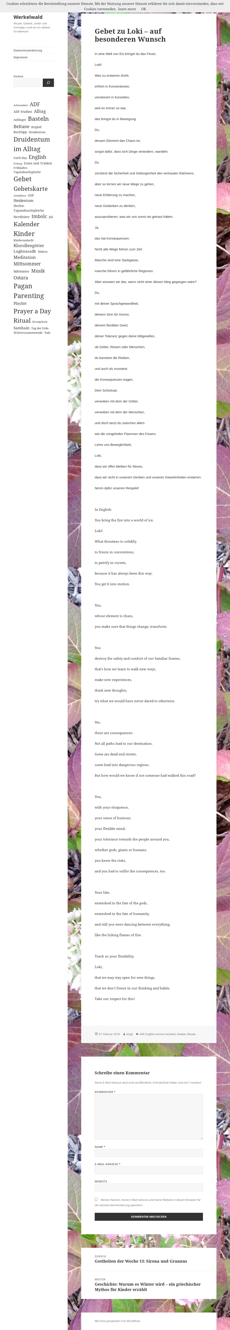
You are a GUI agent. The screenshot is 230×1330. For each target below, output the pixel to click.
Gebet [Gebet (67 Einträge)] (22, 178)
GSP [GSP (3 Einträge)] (31, 195)
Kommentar (105, 1092)
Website (101, 1181)
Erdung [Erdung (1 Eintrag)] (18, 163)
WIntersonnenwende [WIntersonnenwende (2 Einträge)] (28, 333)
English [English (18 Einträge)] (37, 157)
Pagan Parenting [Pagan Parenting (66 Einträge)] (29, 290)
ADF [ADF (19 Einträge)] (35, 104)
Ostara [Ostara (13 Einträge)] (21, 278)
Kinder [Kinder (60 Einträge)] (24, 233)
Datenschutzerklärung (28, 50)
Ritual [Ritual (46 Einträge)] (22, 320)
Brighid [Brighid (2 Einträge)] (36, 127)
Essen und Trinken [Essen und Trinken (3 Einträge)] (38, 163)
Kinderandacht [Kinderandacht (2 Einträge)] (24, 240)
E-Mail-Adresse (108, 1164)
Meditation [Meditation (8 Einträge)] (25, 257)
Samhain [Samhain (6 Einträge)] (21, 327)
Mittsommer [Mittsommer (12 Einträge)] (27, 264)
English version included (160, 1034)
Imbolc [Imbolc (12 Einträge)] (39, 216)
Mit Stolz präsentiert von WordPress (117, 1321)
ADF (142, 1034)
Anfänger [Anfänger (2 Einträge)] (20, 120)
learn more (127, 9)
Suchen (18, 76)
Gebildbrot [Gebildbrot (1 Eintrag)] (20, 195)
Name (100, 1147)
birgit (129, 1034)
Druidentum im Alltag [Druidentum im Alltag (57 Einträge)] (32, 144)
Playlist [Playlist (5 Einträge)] (20, 303)
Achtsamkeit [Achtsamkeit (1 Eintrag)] (21, 105)
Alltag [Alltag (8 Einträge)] (40, 111)
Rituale (191, 1034)
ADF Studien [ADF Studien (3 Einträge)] (23, 111)
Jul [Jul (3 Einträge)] (51, 217)
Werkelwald (28, 17)
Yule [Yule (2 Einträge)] (47, 333)
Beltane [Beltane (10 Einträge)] (21, 126)
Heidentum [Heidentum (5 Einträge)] (23, 200)
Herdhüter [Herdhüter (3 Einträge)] (22, 217)
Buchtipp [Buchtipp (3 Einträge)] (20, 132)
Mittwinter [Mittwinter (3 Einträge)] (21, 271)
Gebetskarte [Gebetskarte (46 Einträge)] (31, 188)
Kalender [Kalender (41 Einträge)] (26, 224)
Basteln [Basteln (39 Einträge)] (38, 119)
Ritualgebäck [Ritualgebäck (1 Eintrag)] (39, 321)
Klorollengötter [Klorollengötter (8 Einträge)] (29, 245)
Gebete (181, 1034)
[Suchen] (48, 82)
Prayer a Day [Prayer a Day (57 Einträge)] (32, 311)
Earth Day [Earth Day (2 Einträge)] (20, 158)
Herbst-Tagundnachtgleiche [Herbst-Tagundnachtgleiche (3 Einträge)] (29, 208)
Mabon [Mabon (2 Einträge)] (42, 252)
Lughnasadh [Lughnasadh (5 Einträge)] (25, 251)
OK (143, 9)
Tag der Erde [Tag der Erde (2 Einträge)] (40, 328)
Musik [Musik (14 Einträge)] (38, 270)
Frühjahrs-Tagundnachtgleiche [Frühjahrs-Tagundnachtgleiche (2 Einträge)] (27, 170)
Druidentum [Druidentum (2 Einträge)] (37, 132)
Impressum (21, 57)
